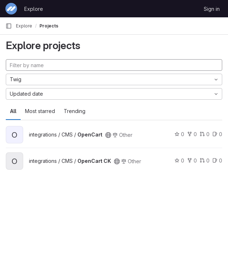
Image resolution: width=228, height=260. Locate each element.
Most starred (40, 111)
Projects (48, 26)
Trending (74, 111)
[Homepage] (11, 8)
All (13, 111)
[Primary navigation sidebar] (8, 26)
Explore (33, 9)
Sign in (212, 9)
